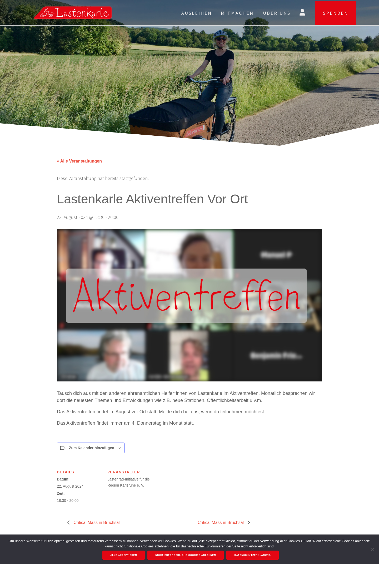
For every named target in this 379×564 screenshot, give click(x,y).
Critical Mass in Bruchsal (96, 522)
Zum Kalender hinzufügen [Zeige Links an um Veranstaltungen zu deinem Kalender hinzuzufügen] (91, 448)
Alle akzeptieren (124, 555)
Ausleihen (196, 13)
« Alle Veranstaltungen (79, 161)
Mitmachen (237, 13)
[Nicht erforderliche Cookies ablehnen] (372, 549)
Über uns (277, 13)
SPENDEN (335, 13)
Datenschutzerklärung (253, 555)
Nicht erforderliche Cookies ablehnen (186, 555)
